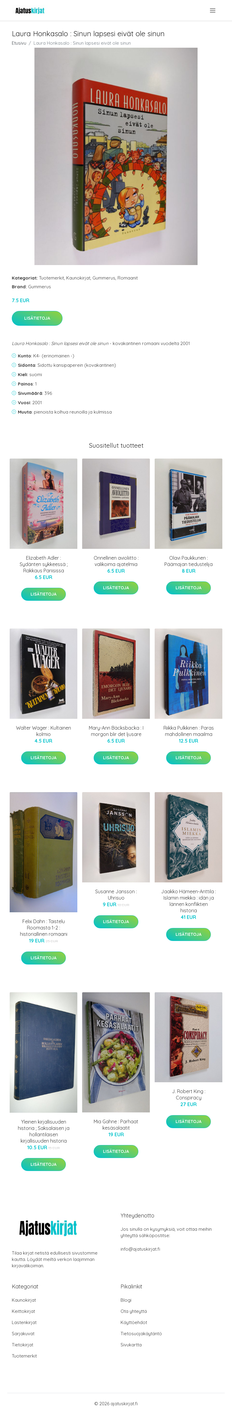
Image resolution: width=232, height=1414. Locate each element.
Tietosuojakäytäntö (141, 1333)
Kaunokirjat (78, 278)
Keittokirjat (23, 1311)
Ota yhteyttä (134, 1311)
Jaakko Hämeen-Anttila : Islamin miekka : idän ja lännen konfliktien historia (188, 900)
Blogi (126, 1300)
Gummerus (103, 278)
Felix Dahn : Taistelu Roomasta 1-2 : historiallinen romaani (43, 927)
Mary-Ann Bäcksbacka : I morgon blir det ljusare (116, 731)
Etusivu (19, 43)
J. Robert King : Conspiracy (188, 1094)
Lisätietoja (37, 318)
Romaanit (128, 278)
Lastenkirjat (24, 1322)
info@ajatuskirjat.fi (140, 1249)
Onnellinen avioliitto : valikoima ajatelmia (116, 561)
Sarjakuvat (23, 1333)
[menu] (213, 10)
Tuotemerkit (51, 278)
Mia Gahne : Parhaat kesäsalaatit (116, 1124)
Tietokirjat (22, 1345)
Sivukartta (131, 1345)
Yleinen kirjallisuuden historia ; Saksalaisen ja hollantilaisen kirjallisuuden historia (43, 1131)
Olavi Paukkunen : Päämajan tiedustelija (188, 561)
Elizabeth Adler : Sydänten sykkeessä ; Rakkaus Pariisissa (44, 564)
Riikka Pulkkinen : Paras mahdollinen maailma (188, 731)
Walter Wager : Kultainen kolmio (43, 731)
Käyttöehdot (134, 1322)
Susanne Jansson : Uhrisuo (116, 894)
